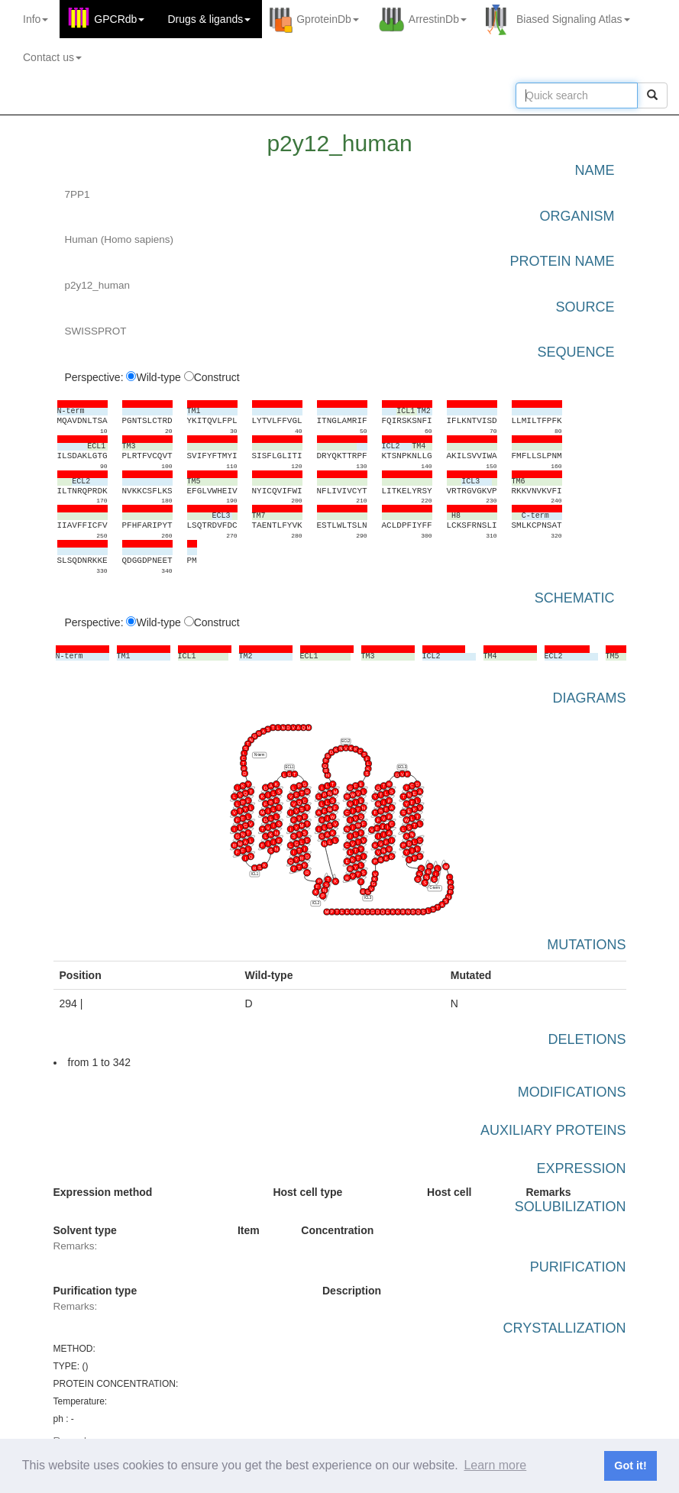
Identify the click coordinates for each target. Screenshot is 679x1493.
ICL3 (367, 898)
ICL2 (315, 903)
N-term (259, 755)
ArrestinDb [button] (438, 19)
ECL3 (402, 767)
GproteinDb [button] (327, 19)
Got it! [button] (630, 1465)
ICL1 (254, 874)
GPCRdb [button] (119, 19)
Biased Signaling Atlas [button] (573, 19)
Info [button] (35, 19)
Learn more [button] (495, 1465)
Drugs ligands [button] (209, 19)
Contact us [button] (52, 57)
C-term (434, 888)
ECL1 (289, 767)
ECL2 (345, 741)
